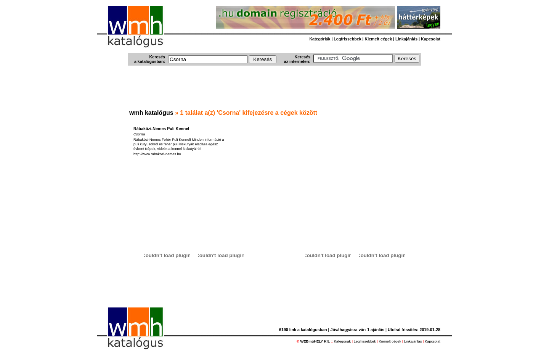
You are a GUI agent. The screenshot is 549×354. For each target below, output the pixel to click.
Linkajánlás (406, 39)
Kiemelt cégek (378, 39)
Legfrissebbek (347, 39)
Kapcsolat (430, 39)
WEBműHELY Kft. (315, 341)
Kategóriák (319, 39)
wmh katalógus (151, 112)
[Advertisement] (274, 88)
